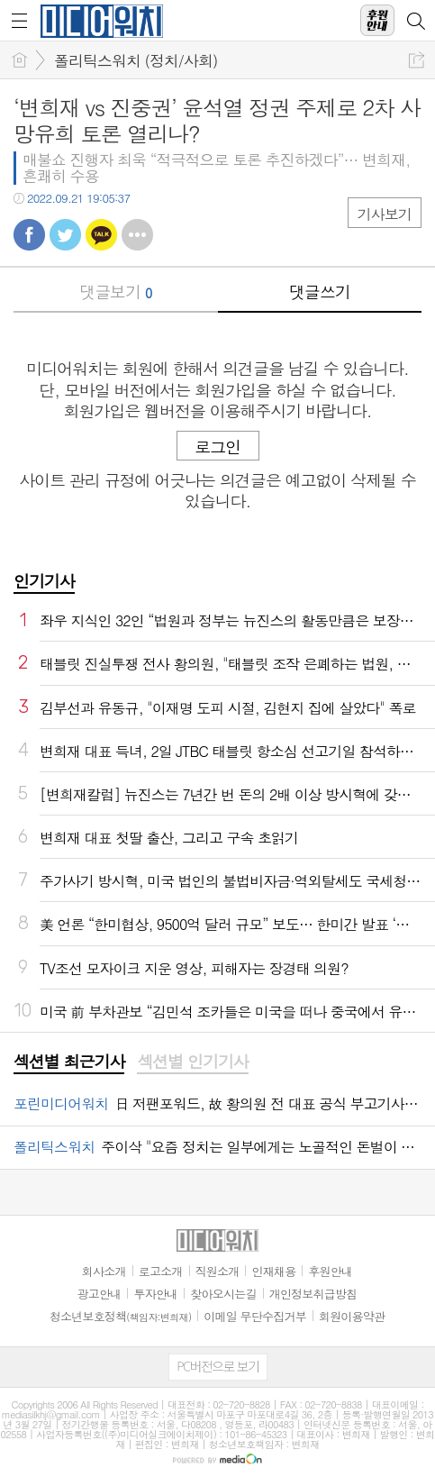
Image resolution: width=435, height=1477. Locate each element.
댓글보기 (115, 291)
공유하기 (416, 60)
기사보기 (385, 214)
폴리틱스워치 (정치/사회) (135, 60)
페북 (29, 235)
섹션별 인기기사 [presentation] (192, 1061)
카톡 (101, 235)
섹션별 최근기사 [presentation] (69, 1061)
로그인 (217, 446)
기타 (137, 235)
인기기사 (44, 581)
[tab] (69, 1062)
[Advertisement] (218, 1454)
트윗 (65, 235)
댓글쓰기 (319, 291)
